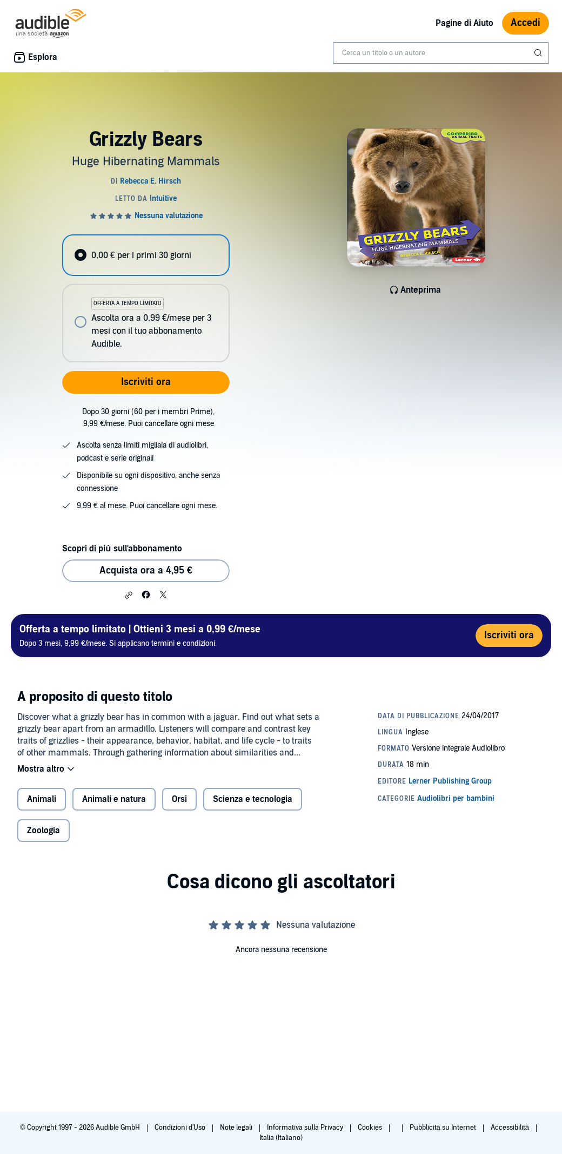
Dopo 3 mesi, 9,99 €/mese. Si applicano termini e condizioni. (139, 635)
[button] (128, 595)
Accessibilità (511, 1127)
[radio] (145, 255)
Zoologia (43, 830)
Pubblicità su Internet (444, 1127)
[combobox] (441, 53)
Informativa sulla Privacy (306, 1127)
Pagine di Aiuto (464, 23)
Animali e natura (114, 799)
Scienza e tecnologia (252, 799)
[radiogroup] (145, 298)
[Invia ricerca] (539, 53)
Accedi (525, 23)
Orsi (179, 799)
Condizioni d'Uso (181, 1127)
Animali (41, 799)
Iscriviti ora (146, 382)
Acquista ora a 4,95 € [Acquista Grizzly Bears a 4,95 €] (145, 570)
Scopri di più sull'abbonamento (122, 548)
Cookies (371, 1127)
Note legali (237, 1127)
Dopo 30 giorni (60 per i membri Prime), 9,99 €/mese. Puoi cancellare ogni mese (148, 417)
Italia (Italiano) (281, 1137)
